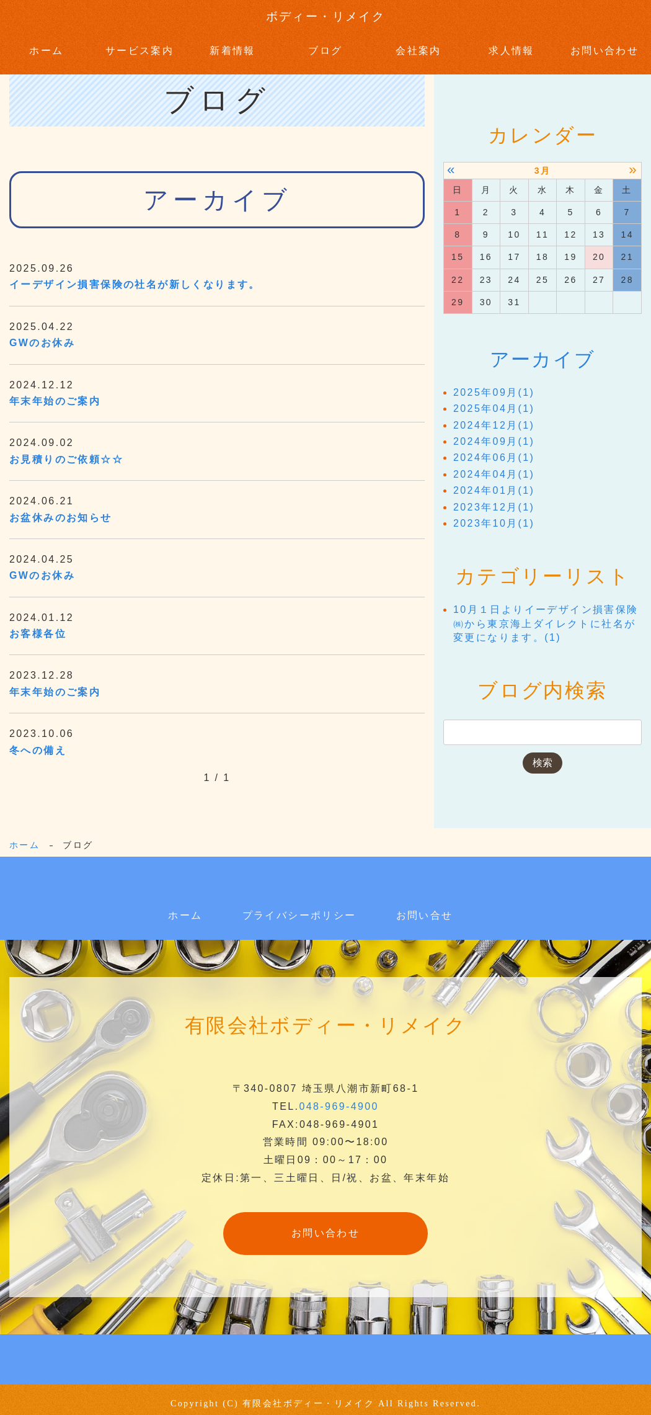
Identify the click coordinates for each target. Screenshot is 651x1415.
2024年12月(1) (493, 417)
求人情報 (511, 46)
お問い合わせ (604, 46)
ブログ (325, 46)
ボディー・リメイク (325, 17)
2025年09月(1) (493, 384)
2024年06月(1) (493, 450)
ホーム (46, 46)
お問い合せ (424, 906)
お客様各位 (37, 625)
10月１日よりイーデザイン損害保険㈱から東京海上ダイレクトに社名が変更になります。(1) (546, 616)
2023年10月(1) (493, 515)
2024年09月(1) (493, 433)
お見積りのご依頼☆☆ (66, 450)
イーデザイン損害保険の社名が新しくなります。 (134, 276)
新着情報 (232, 46)
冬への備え (37, 741)
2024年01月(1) (493, 483)
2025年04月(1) (493, 401)
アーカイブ (542, 351)
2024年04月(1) (493, 466)
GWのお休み (42, 334)
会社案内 (418, 46)
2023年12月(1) (493, 499)
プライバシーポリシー (299, 906)
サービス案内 (139, 46)
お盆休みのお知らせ (60, 509)
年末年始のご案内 (54, 392)
